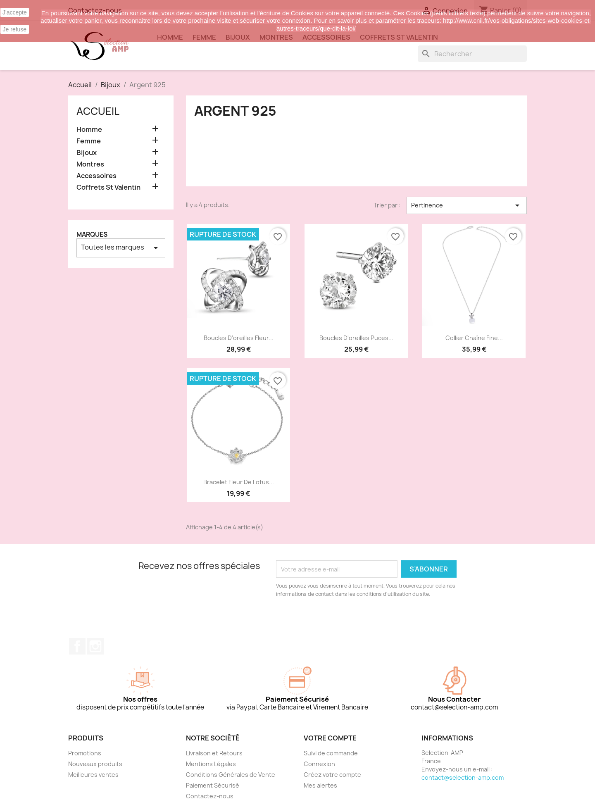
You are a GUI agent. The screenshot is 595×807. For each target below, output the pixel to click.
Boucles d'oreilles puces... (356, 338)
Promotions (84, 753)
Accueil (97, 111)
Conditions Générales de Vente (230, 774)
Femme (88, 141)
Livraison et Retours (214, 753)
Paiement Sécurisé (212, 785)
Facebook (77, 646)
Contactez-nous (209, 796)
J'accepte (14, 12)
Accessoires (96, 175)
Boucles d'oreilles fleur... (239, 338)
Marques (91, 234)
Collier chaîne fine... (474, 338)
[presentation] (345, 621)
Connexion (319, 764)
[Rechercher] (472, 53)
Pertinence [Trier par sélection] (466, 205)
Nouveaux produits (95, 764)
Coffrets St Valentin (108, 187)
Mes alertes (320, 785)
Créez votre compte (332, 774)
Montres (90, 164)
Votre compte (330, 738)
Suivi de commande (331, 753)
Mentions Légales (211, 764)
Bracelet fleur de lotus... (238, 482)
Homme (89, 129)
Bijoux (86, 152)
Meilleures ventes (93, 774)
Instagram (95, 646)
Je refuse (15, 29)
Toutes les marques (121, 248)
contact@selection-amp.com (462, 777)
